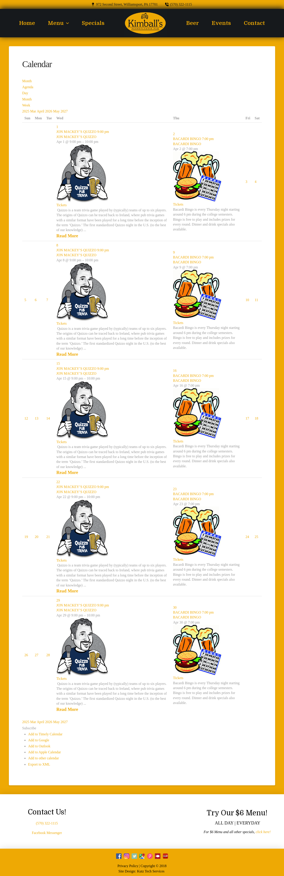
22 (58, 482)
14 (48, 418)
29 (58, 600)
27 (36, 655)
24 (247, 537)
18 (256, 418)
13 (36, 418)
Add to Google (38, 740)
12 (26, 418)
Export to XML (39, 764)
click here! (263, 832)
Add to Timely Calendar (45, 734)
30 (175, 607)
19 (26, 537)
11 (256, 300)
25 (256, 537)
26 (26, 655)
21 (48, 537)
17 (247, 418)
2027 (64, 111)
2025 (26, 111)
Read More (67, 235)
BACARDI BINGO (187, 144)
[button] (29, 728)
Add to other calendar (43, 758)
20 (36, 537)
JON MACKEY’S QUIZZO (76, 137)
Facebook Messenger (47, 833)
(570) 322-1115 (47, 823)
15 (58, 363)
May (57, 111)
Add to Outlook (39, 746)
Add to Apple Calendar (44, 752)
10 (247, 300)
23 (175, 489)
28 (48, 655)
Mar (33, 111)
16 (175, 370)
